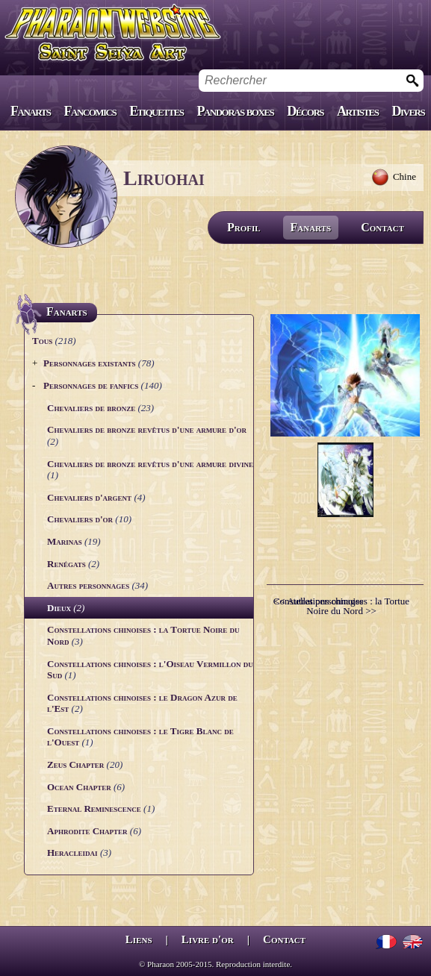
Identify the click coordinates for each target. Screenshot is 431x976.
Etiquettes (156, 111)
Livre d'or (208, 939)
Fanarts (30, 111)
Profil (244, 227)
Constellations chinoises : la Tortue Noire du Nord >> (341, 606)
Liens (138, 939)
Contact (382, 227)
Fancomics (90, 111)
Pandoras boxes (234, 111)
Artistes (357, 111)
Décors (305, 111)
